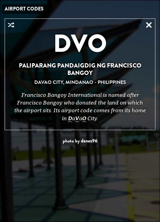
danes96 (89, 140)
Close (149, 25)
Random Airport (11, 25)
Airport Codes (24, 8)
